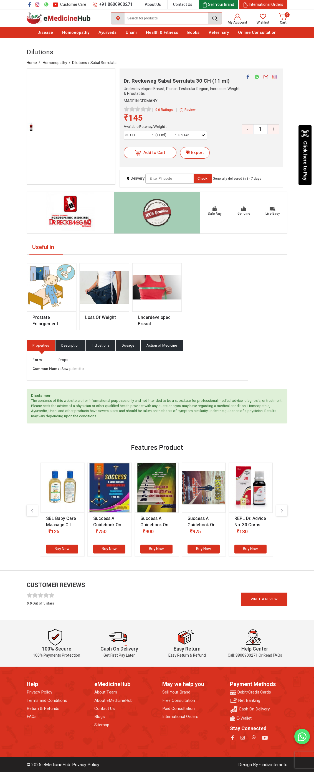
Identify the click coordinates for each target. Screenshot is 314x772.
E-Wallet (241, 718)
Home (32, 63)
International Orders (180, 717)
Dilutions (79, 63)
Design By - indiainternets (262, 764)
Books (193, 32)
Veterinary (219, 32)
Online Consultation (257, 32)
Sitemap (101, 725)
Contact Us (182, 4)
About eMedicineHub (113, 701)
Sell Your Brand (176, 692)
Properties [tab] (40, 345)
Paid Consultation (178, 709)
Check (202, 178)
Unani (131, 32)
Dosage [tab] (128, 345)
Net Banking (245, 701)
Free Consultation (178, 701)
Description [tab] (70, 345)
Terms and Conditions (47, 701)
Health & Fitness (162, 32)
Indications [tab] (101, 345)
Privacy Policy (39, 692)
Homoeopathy (75, 32)
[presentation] (32, 510)
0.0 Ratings (164, 109)
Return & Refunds (43, 709)
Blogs (99, 717)
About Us (153, 4)
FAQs (32, 717)
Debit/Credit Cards (250, 692)
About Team (105, 692)
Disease (45, 32)
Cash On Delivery (250, 709)
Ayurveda (107, 32)
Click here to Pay (305, 155)
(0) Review (187, 109)
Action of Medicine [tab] (161, 345)
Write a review (264, 599)
